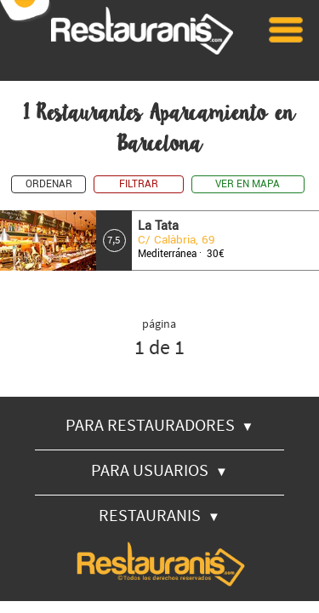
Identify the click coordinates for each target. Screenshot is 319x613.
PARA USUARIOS (159, 469)
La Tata (158, 226)
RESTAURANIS (159, 514)
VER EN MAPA (247, 184)
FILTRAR (138, 184)
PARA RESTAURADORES (160, 424)
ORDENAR (49, 184)
